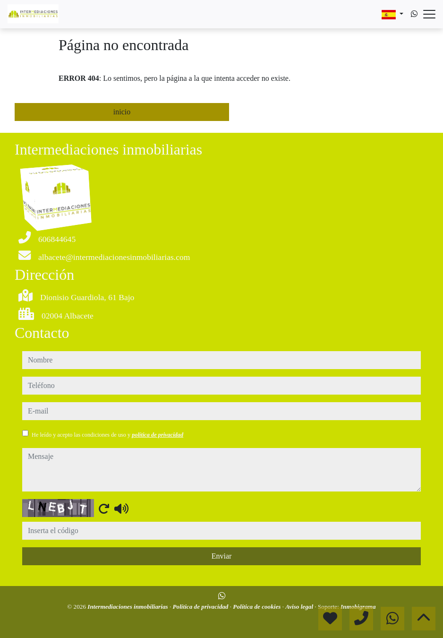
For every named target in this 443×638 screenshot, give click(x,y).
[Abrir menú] (429, 14)
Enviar (222, 556)
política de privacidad (157, 434)
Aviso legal (300, 606)
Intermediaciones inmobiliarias (128, 606)
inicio (121, 112)
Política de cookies (257, 606)
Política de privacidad (201, 606)
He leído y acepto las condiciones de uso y (107, 434)
